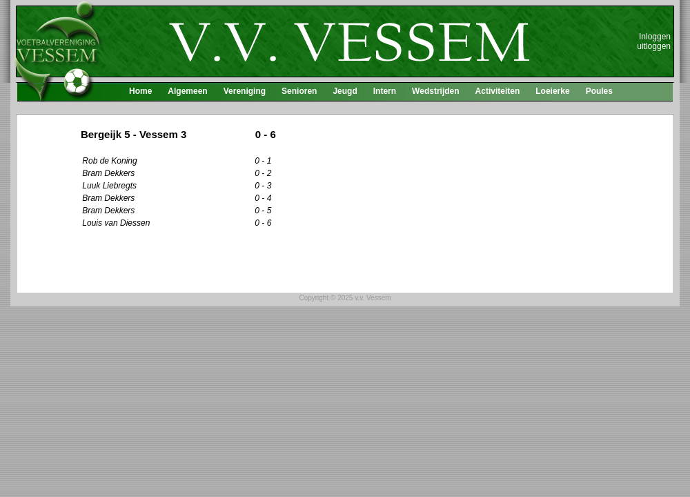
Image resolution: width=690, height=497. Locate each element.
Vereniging (245, 91)
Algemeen (187, 91)
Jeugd (345, 91)
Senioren (299, 91)
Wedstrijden (435, 91)
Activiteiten (497, 91)
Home (140, 91)
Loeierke (552, 91)
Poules (599, 91)
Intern (384, 91)
